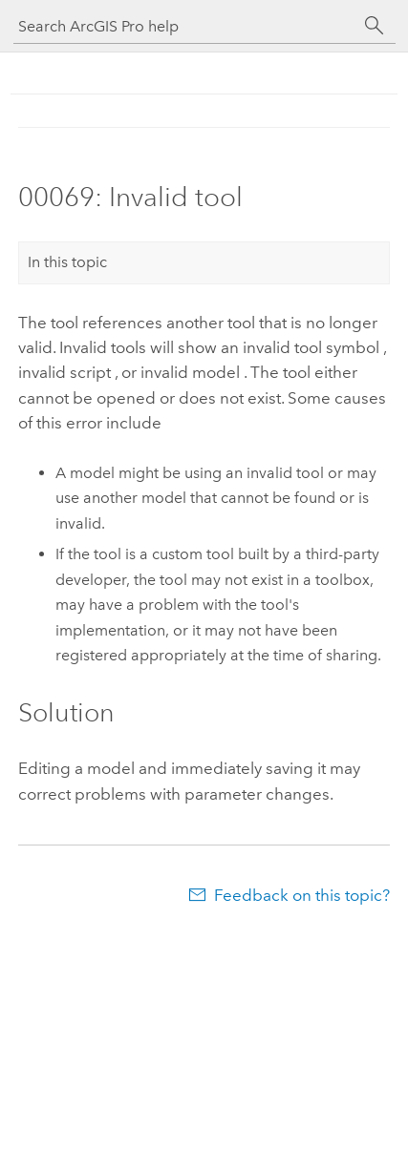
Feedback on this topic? (302, 895)
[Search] (374, 25)
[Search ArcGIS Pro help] (185, 26)
